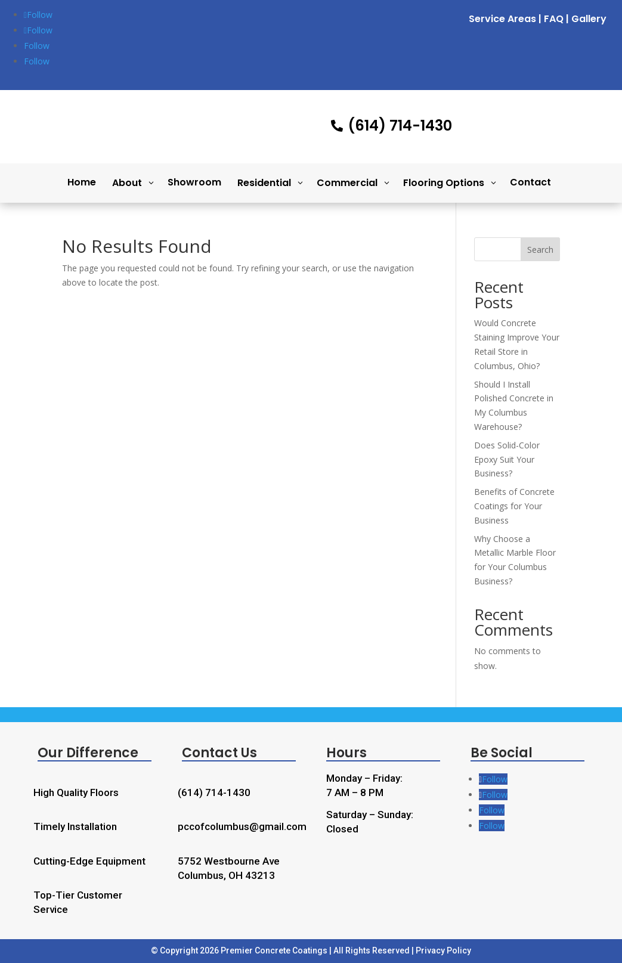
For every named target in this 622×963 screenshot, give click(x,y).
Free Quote (541, 121)
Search (540, 249)
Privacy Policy (443, 950)
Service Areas (502, 19)
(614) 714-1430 (214, 792)
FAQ (554, 19)
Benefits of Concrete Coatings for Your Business (514, 506)
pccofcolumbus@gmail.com (242, 826)
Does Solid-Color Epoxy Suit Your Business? (507, 459)
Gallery (588, 19)
